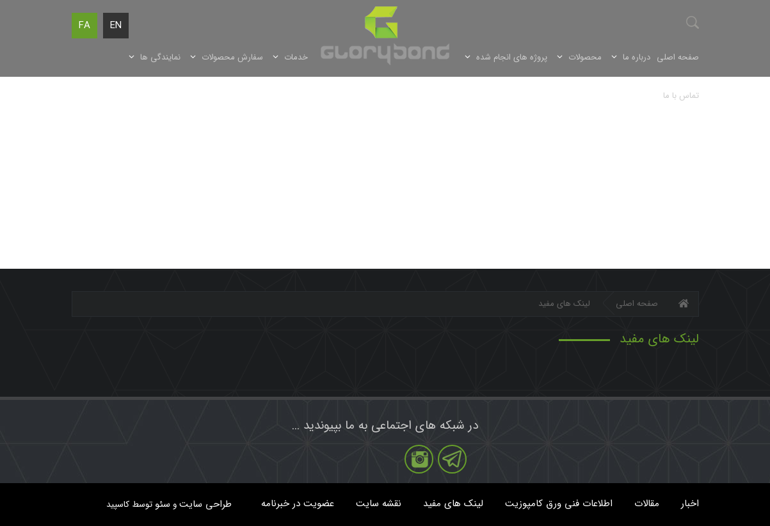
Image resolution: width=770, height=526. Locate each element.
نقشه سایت (378, 503)
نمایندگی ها (160, 57)
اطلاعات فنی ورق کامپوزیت (559, 503)
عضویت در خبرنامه (297, 503)
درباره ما (636, 57)
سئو (162, 504)
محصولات (585, 57)
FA (84, 25)
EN (116, 25)
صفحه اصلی (678, 57)
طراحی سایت (205, 504)
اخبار (690, 503)
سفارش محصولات (232, 57)
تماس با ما (681, 95)
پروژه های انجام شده (511, 57)
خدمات (296, 57)
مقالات (646, 503)
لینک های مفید (453, 503)
